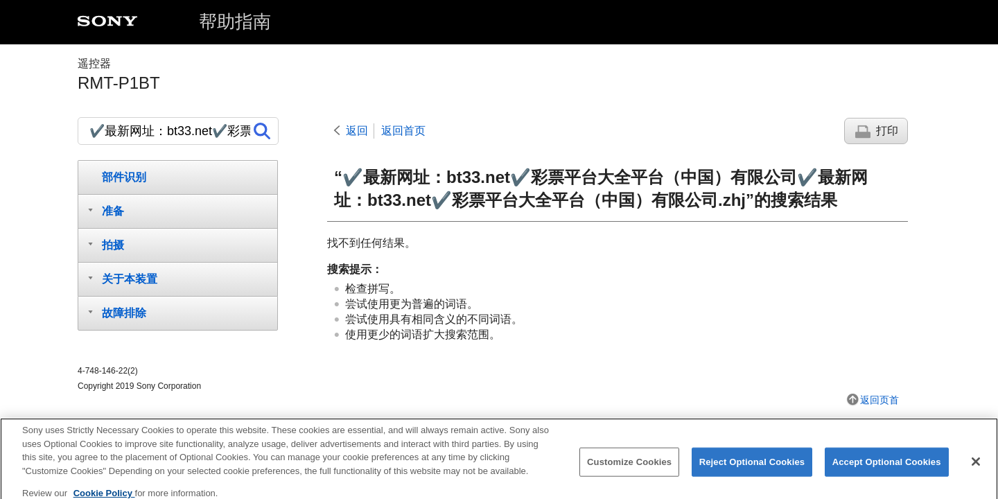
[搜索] (178, 131)
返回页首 (879, 399)
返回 (357, 131)
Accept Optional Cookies (886, 468)
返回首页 (403, 131)
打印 (887, 131)
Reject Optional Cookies (752, 468)
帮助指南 (235, 21)
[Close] (976, 468)
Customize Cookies (629, 468)
